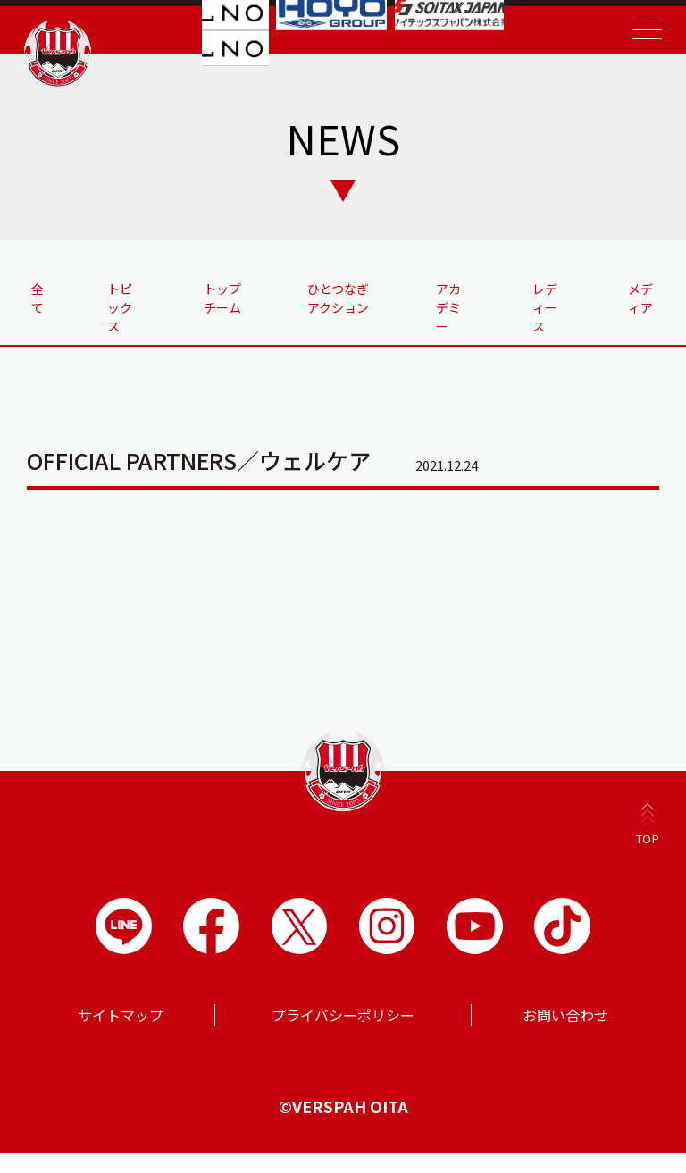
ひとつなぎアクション (335, 307)
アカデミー (449, 307)
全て (39, 298)
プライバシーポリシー (343, 1034)
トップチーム (220, 307)
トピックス (124, 307)
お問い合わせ (565, 1034)
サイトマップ (120, 1034)
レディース (545, 307)
